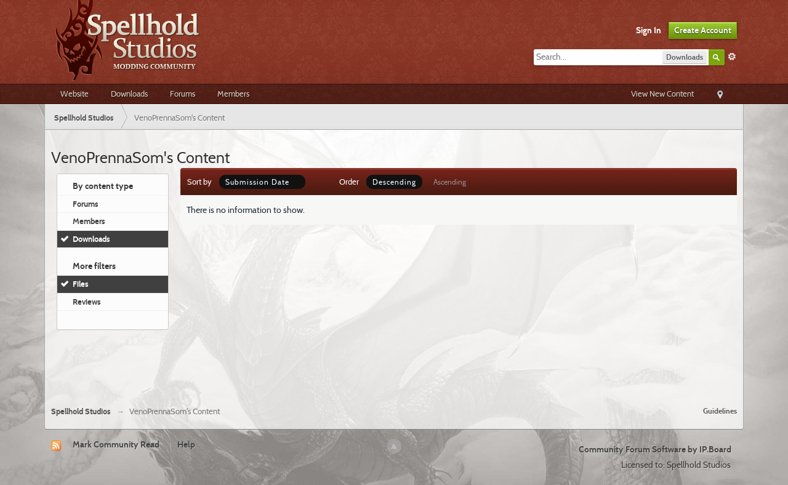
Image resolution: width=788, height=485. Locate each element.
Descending (394, 181)
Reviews (87, 302)
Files (81, 284)
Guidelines (720, 410)
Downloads (129, 93)
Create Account (702, 30)
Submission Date (262, 181)
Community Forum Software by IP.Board (655, 449)
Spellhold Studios (81, 411)
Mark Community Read (116, 444)
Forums (182, 93)
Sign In (648, 30)
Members (233, 93)
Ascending (449, 181)
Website (74, 93)
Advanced (732, 57)
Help (186, 444)
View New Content (662, 93)
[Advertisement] (394, 363)
